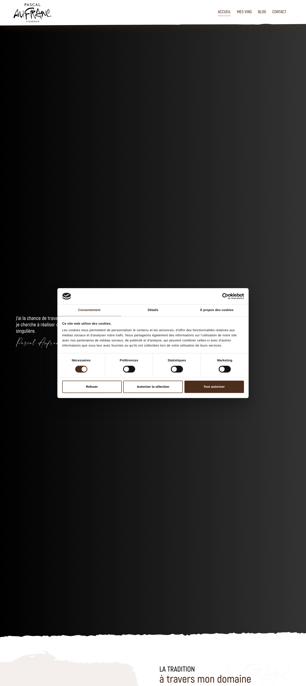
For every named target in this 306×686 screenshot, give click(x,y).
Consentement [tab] (89, 310)
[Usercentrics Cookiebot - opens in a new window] (225, 296)
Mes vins (244, 11)
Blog (262, 11)
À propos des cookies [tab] (217, 310)
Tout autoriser (214, 387)
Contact (279, 11)
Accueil (224, 11)
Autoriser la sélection (153, 387)
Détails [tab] (153, 310)
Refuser (92, 387)
